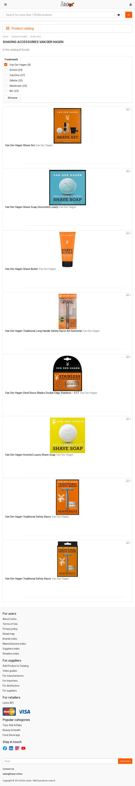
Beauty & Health (19, 36)
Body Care (36, 36)
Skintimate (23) (18, 85)
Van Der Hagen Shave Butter (30, 269)
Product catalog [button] (20, 28)
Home (5, 36)
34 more (12, 97)
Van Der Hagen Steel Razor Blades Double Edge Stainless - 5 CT (51, 392)
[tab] (67, 28)
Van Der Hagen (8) (20, 64)
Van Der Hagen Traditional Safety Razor (37, 516)
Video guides (10, 670)
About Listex (10, 619)
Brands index (10, 638)
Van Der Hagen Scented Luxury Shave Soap (39, 454)
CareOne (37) (17, 75)
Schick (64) (16, 69)
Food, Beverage (11, 735)
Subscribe (125, 761)
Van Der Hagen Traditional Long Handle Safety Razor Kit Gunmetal (52, 330)
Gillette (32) (16, 80)
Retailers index (11, 653)
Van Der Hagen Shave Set (29, 145)
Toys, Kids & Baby (12, 725)
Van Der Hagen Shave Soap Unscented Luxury (40, 207)
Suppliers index (11, 648)
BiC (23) (14, 91)
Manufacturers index (14, 643)
